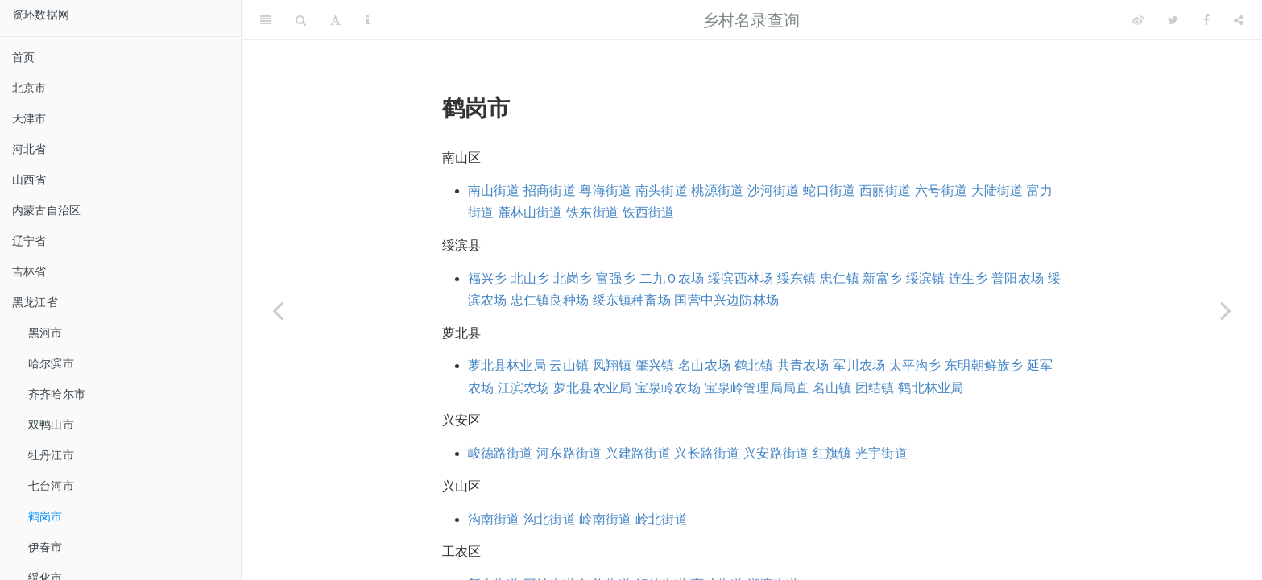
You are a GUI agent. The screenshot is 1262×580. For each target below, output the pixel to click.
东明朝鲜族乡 (984, 365)
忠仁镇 (839, 278)
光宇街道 (881, 453)
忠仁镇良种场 (550, 300)
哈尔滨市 (51, 363)
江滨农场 (524, 388)
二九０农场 (672, 278)
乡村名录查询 (751, 20)
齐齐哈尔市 (56, 393)
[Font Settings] (335, 20)
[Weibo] (1138, 20)
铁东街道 (592, 212)
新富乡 (882, 278)
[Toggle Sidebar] (265, 20)
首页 (23, 57)
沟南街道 (494, 519)
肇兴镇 (655, 365)
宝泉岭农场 (668, 388)
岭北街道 (661, 519)
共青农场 (803, 365)
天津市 (29, 118)
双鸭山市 (51, 424)
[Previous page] (278, 310)
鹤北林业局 (930, 388)
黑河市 (45, 332)
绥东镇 (797, 278)
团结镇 (875, 388)
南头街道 (661, 190)
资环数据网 (40, 14)
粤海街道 (605, 190)
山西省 (29, 179)
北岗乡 (573, 278)
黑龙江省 (35, 302)
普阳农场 (1017, 278)
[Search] (300, 20)
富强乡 (615, 278)
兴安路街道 (776, 453)
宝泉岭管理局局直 (757, 388)
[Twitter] (1173, 20)
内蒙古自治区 (46, 210)
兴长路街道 (706, 453)
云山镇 (569, 365)
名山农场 (704, 365)
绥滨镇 (925, 278)
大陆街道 (997, 190)
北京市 (29, 87)
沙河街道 (773, 190)
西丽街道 (885, 190)
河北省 (29, 149)
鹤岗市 (45, 516)
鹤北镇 (754, 365)
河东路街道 (569, 453)
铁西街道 (649, 212)
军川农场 (859, 365)
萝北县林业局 (507, 365)
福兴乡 (487, 278)
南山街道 (494, 190)
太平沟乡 (915, 365)
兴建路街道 (638, 453)
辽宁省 (29, 240)
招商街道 (549, 190)
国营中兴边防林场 (726, 300)
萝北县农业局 (592, 388)
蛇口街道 (829, 190)
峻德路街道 (500, 453)
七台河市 (51, 485)
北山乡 (530, 278)
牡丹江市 (51, 455)
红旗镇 (832, 453)
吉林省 (29, 271)
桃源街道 (717, 190)
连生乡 (968, 278)
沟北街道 (549, 519)
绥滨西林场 (740, 278)
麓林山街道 (530, 212)
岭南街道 (605, 519)
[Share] (1239, 20)
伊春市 (45, 547)
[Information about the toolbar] (368, 20)
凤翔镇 (612, 365)
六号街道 (941, 190)
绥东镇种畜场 (632, 300)
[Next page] (1226, 310)
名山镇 (832, 388)
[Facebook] (1206, 20)
